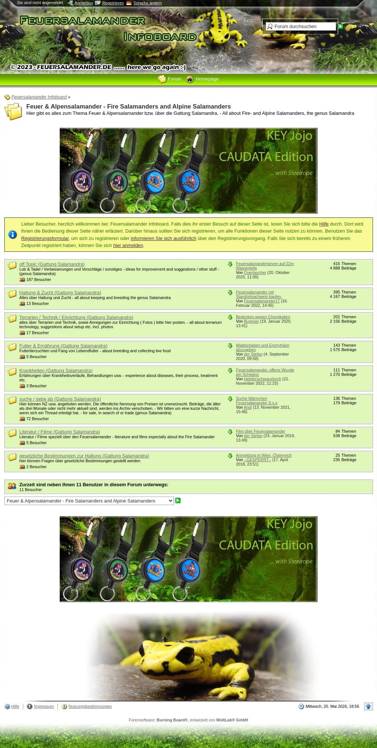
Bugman (251, 321)
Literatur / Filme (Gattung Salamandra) (60, 432)
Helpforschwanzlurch (262, 379)
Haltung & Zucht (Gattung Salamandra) (60, 292)
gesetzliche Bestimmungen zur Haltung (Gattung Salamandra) (84, 456)
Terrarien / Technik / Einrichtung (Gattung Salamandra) (76, 317)
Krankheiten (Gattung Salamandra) (56, 370)
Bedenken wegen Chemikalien (263, 317)
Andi (248, 407)
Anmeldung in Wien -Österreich (264, 455)
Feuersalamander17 (262, 301)
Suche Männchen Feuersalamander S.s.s (256, 400)
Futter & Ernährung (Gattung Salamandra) (64, 346)
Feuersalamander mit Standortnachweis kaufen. (259, 294)
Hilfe (324, 224)
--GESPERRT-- (257, 459)
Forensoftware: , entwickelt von (188, 720)
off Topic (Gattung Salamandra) (52, 264)
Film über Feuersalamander (260, 431)
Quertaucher (255, 272)
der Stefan (253, 354)
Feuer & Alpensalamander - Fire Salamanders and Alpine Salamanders (129, 106)
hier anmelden (128, 245)
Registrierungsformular (45, 238)
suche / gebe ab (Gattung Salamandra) (60, 399)
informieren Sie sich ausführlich (163, 238)
